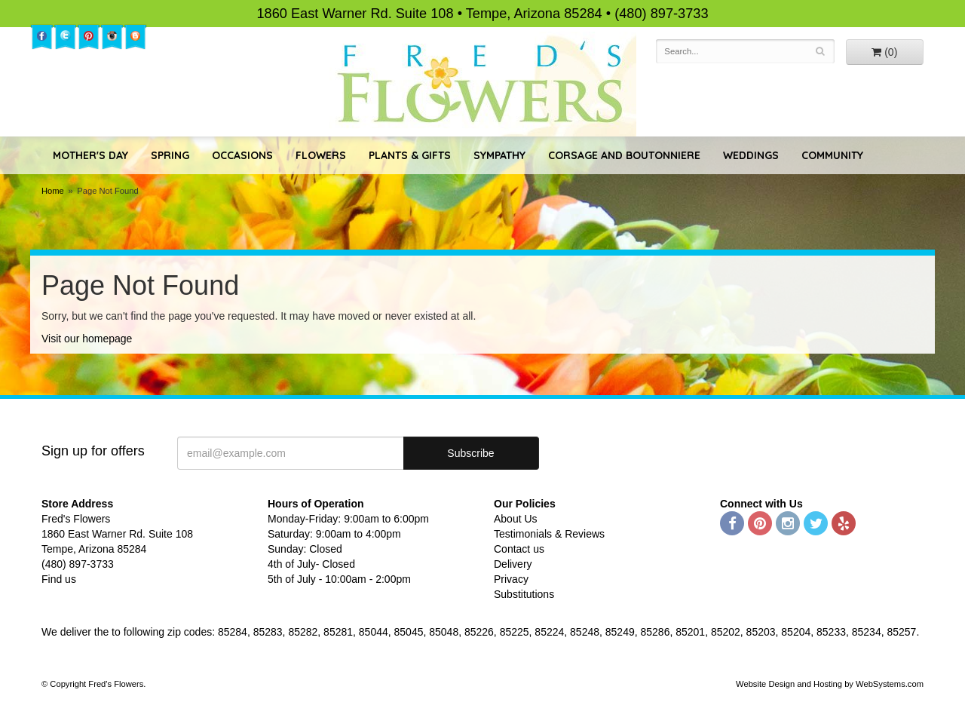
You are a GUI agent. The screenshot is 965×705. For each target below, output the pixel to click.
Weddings (751, 155)
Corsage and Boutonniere (624, 155)
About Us (516, 519)
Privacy (511, 579)
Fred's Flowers (482, 84)
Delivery (513, 564)
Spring (170, 155)
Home (52, 190)
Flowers (321, 155)
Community (832, 155)
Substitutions (524, 594)
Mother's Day (90, 155)
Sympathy (499, 155)
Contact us (519, 549)
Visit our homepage (86, 339)
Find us (58, 579)
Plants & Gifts (410, 155)
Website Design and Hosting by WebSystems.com (830, 683)
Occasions (242, 155)
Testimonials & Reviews (549, 534)
